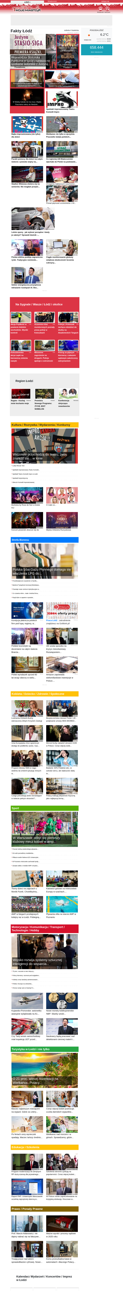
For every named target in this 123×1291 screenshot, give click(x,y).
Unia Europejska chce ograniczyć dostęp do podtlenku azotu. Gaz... (27, 736)
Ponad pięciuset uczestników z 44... (62, 194)
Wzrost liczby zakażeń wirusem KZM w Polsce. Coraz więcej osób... (62, 736)
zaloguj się (105, 1)
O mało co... (62, 496)
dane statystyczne (96, 52)
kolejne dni (87, 40)
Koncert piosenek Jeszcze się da (27, 521)
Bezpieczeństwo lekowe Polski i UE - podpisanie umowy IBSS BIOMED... (62, 711)
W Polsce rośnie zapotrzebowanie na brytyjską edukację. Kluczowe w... (62, 1189)
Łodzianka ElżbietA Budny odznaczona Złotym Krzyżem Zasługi (27, 711)
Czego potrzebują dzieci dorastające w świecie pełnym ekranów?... (27, 789)
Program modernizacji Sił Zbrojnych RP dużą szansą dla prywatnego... (27, 1164)
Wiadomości (52, 1)
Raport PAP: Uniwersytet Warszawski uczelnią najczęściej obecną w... (27, 1189)
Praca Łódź (51, 620)
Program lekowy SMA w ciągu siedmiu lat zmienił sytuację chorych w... (27, 762)
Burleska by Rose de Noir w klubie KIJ (27, 498)
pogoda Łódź (96, 30)
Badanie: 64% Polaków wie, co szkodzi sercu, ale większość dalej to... (62, 762)
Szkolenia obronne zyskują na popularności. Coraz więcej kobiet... (62, 1164)
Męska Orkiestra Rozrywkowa (62, 521)
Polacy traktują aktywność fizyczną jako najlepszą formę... (62, 789)
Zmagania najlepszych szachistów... (62, 175)
